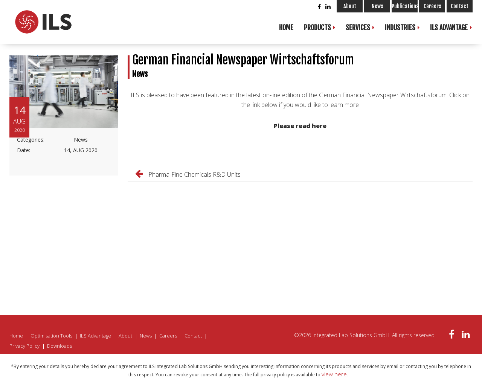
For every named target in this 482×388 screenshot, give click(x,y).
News (377, 6)
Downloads (59, 345)
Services (358, 27)
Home (286, 27)
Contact (459, 6)
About (349, 6)
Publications (405, 6)
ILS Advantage (449, 27)
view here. (335, 374)
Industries (400, 27)
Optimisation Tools (51, 335)
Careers (432, 6)
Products (317, 27)
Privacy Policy (24, 345)
